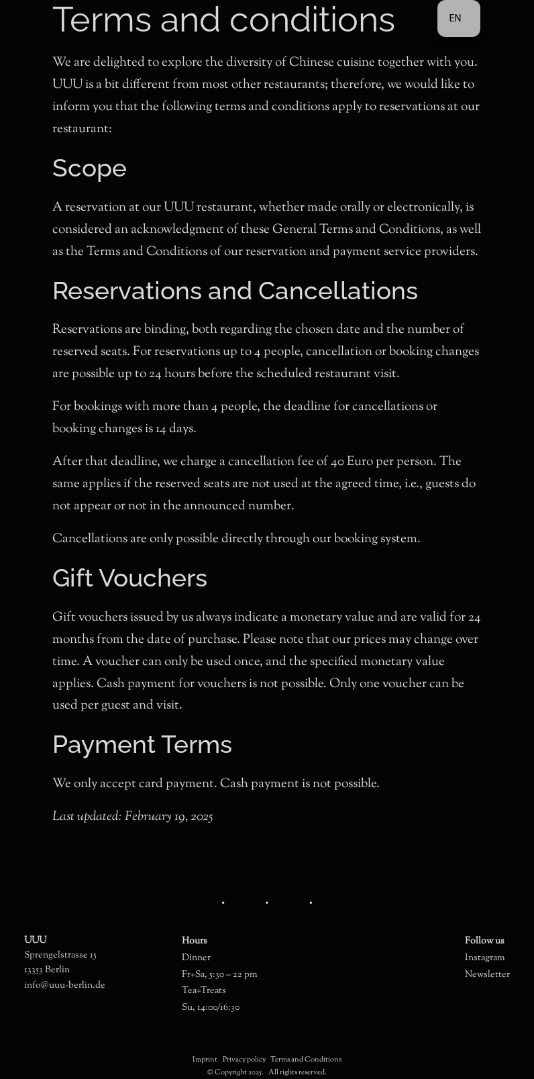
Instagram (485, 958)
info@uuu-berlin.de (64, 985)
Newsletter (487, 975)
